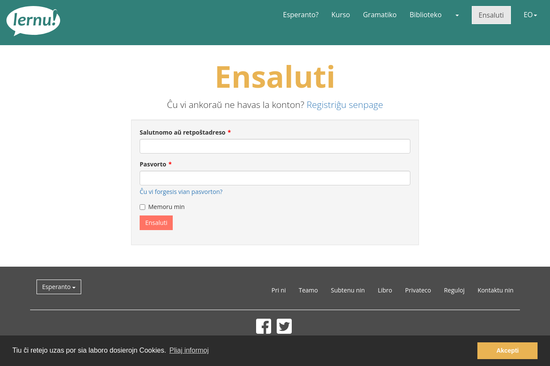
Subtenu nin (348, 290)
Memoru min (162, 207)
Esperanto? (301, 14)
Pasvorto (153, 164)
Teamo (308, 290)
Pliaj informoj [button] (189, 350)
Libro (385, 290)
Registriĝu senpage (345, 104)
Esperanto (59, 287)
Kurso (340, 14)
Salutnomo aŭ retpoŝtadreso (183, 132)
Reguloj (454, 290)
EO (530, 14)
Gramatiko (380, 14)
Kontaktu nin (495, 290)
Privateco (418, 290)
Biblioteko (425, 14)
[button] (456, 14)
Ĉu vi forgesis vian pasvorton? (181, 192)
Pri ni (279, 290)
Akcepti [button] (507, 350)
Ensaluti (491, 15)
